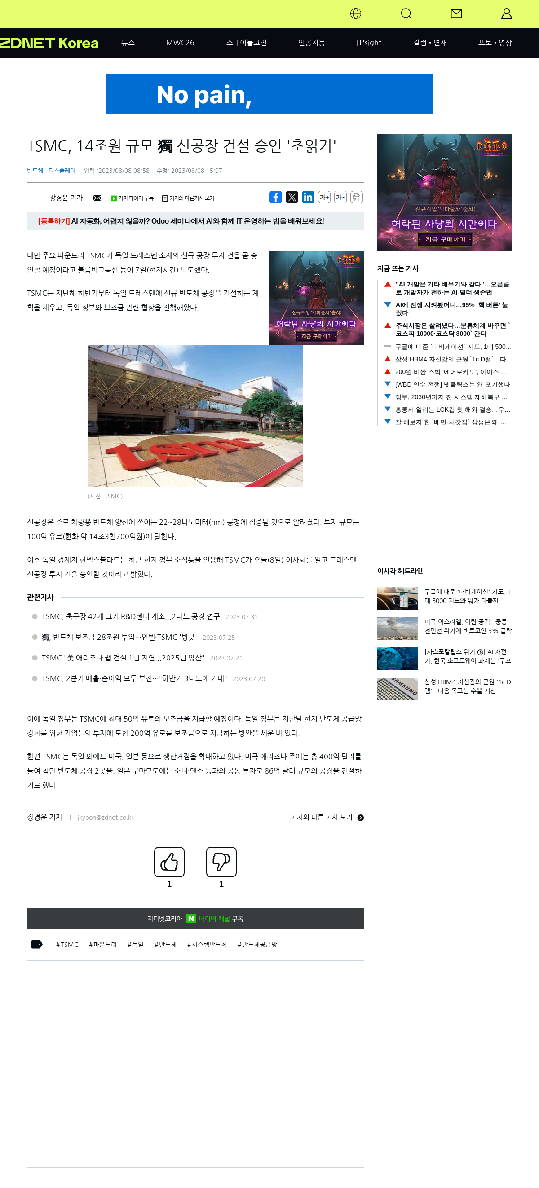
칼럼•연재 (430, 42)
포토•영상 (495, 42)
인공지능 (311, 42)
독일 (138, 945)
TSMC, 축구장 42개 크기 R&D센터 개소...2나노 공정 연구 (131, 616)
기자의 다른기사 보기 (188, 198)
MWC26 (180, 42)
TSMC (69, 945)
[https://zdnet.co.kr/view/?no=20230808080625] (276, 197)
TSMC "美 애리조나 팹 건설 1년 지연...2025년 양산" (123, 657)
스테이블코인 (246, 42)
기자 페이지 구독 (132, 198)
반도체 (168, 945)
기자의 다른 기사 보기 (327, 817)
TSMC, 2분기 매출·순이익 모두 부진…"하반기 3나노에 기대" (134, 678)
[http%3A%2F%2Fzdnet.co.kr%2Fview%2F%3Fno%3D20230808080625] (308, 197)
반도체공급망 (259, 945)
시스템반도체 (209, 945)
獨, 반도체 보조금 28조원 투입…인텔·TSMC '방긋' (119, 637)
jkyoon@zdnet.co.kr (105, 817)
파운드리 (105, 945)
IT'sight (369, 42)
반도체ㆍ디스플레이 (51, 171)
